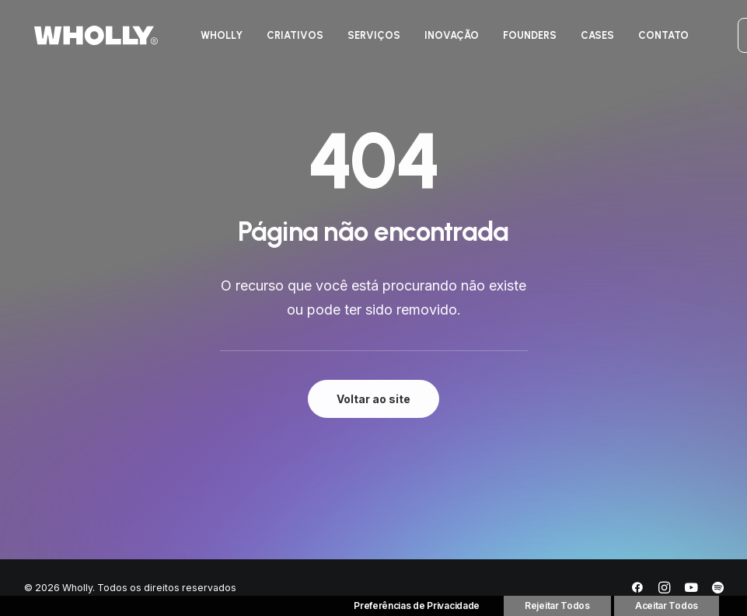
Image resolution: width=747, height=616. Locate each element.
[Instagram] (664, 590)
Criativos (295, 38)
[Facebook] (637, 590)
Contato (663, 38)
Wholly (222, 38)
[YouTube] (691, 590)
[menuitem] (221, 37)
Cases (597, 38)
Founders (530, 38)
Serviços (373, 38)
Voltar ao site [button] (373, 398)
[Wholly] (86, 37)
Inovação (451, 38)
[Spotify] (718, 590)
